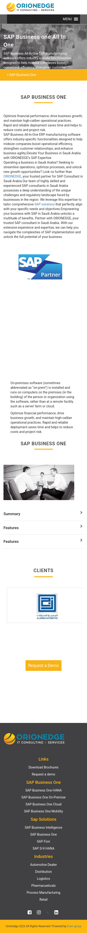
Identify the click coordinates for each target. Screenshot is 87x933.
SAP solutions (45, 204)
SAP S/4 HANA (44, 848)
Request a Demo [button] (43, 665)
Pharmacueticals (43, 885)
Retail (43, 899)
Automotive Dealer (43, 865)
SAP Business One (43, 834)
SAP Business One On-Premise (43, 797)
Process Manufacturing (43, 892)
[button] (67, 19)
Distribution (43, 872)
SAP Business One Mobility (43, 811)
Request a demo (43, 774)
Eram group (74, 926)
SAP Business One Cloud (43, 804)
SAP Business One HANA (43, 790)
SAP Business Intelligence (43, 827)
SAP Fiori (43, 841)
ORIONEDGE (12, 176)
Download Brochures (43, 767)
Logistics (43, 878)
